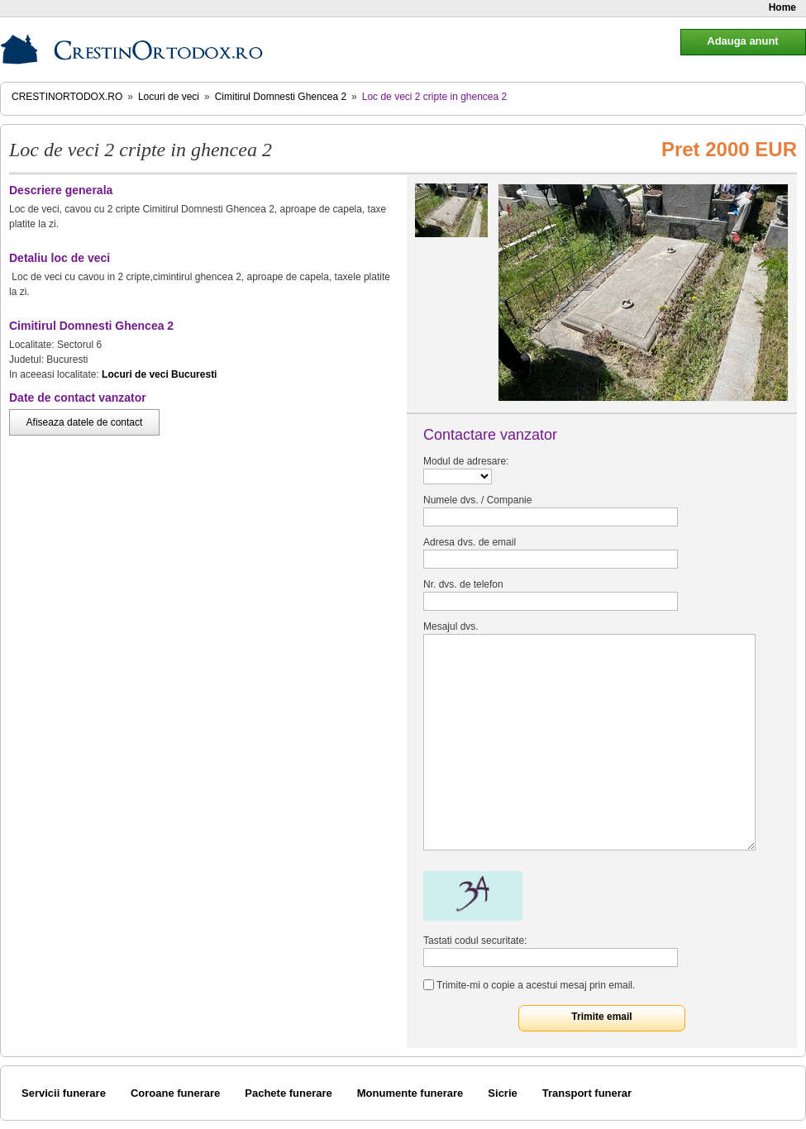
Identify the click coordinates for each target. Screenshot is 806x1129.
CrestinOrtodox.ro (67, 96)
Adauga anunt (742, 41)
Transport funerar (587, 1093)
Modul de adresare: (465, 461)
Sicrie (502, 1093)
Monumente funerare (410, 1093)
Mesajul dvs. (451, 626)
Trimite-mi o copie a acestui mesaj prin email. (535, 985)
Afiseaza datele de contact (84, 422)
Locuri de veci (168, 96)
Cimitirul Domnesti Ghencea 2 (280, 96)
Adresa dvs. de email (469, 542)
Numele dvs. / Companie (477, 500)
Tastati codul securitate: (475, 940)
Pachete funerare (288, 1093)
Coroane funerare (175, 1093)
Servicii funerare (63, 1093)
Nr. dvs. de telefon (463, 584)
